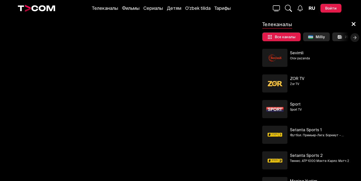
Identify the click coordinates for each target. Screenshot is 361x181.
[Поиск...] (276, 8)
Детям (174, 8)
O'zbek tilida (198, 8)
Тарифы (222, 8)
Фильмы (131, 8)
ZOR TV (297, 78)
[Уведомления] (300, 8)
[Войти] (330, 8)
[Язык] (311, 8)
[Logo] (36, 8)
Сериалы (153, 8)
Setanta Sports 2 (306, 155)
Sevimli (297, 53)
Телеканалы (105, 8)
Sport (295, 104)
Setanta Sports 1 (306, 129)
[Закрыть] (353, 24)
